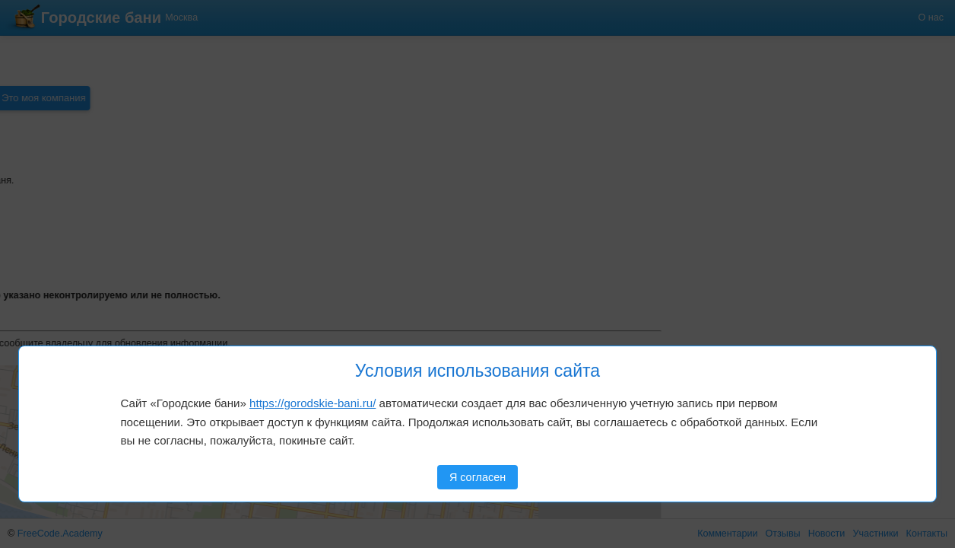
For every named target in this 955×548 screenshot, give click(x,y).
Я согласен (477, 477)
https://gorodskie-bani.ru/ (312, 403)
